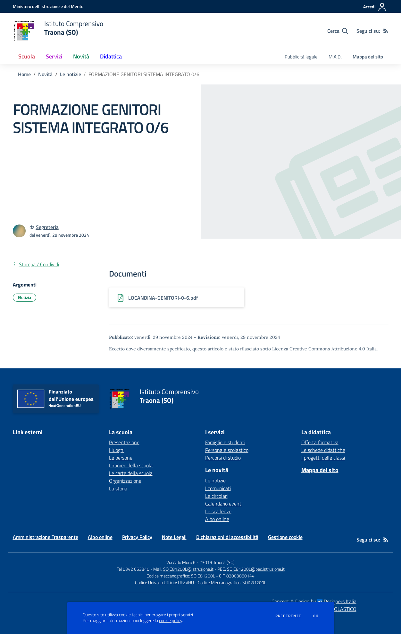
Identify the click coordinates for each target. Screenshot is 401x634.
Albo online (217, 519)
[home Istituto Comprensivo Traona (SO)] (58, 30)
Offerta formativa (319, 442)
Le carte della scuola (131, 473)
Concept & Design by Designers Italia (314, 601)
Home (24, 74)
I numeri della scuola (131, 465)
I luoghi (116, 450)
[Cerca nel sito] (337, 31)
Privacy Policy (137, 537)
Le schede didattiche (323, 450)
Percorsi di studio (223, 458)
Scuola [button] (26, 56)
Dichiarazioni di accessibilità (227, 537)
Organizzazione (125, 481)
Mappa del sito (368, 56)
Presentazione (124, 442)
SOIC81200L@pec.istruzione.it (256, 569)
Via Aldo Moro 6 (181, 562)
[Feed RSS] (385, 31)
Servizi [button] (54, 56)
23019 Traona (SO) (217, 562)
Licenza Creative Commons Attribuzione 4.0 (318, 349)
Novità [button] (81, 56)
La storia (118, 488)
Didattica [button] (111, 56)
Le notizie (70, 74)
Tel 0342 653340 (133, 569)
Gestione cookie (285, 537)
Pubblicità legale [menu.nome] (301, 56)
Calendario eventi (223, 503)
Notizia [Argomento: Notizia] (24, 297)
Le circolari (216, 496)
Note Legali (174, 537)
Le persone (120, 458)
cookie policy (170, 620)
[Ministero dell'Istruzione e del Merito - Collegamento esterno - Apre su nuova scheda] (48, 6)
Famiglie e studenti (225, 442)
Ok (316, 616)
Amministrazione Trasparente (45, 537)
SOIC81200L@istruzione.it (188, 569)
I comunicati (218, 488)
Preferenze (288, 616)
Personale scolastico (226, 450)
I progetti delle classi (323, 458)
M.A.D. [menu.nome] (335, 56)
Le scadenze (218, 511)
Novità (45, 74)
